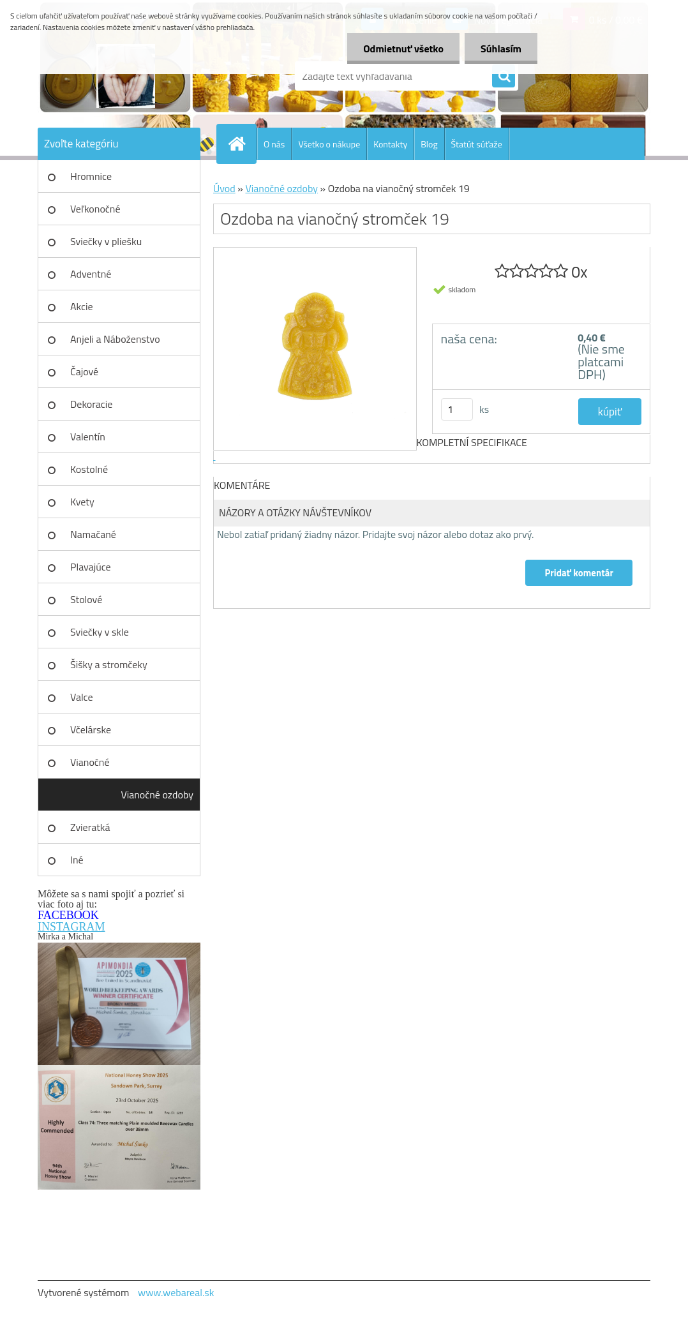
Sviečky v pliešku (106, 241)
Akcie (81, 306)
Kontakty (390, 144)
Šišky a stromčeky (108, 664)
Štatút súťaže (476, 144)
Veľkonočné (95, 208)
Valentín (87, 436)
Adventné (90, 273)
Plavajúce (90, 566)
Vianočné (90, 762)
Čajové (84, 371)
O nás (274, 144)
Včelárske (90, 729)
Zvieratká (90, 827)
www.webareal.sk (176, 1292)
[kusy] (457, 409)
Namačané (93, 534)
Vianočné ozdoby (157, 794)
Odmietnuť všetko (403, 48)
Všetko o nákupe (329, 144)
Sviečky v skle (99, 631)
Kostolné (89, 469)
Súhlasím (501, 48)
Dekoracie (91, 404)
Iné (77, 859)
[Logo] (125, 76)
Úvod (224, 188)
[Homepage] (242, 144)
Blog (429, 144)
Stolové (86, 599)
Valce (81, 697)
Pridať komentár (578, 572)
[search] (503, 76)
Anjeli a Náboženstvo (115, 339)
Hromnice (91, 176)
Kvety (82, 501)
